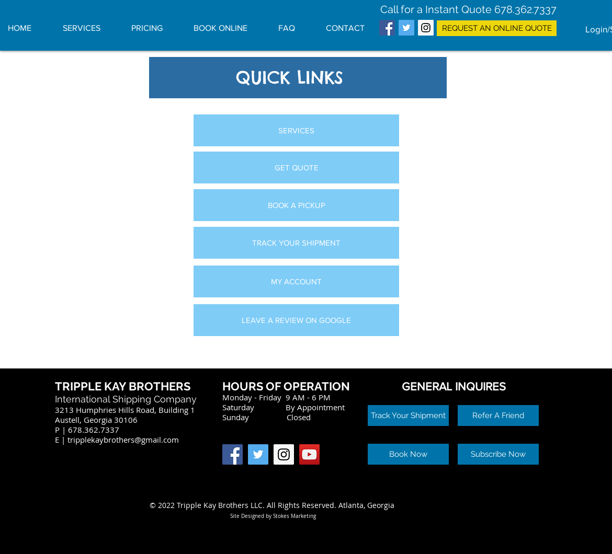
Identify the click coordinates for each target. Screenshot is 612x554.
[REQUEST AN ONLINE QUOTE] (497, 28)
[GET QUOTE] (296, 167)
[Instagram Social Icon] (426, 28)
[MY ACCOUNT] (296, 281)
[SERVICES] (296, 130)
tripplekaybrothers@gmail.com (123, 439)
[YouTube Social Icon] (309, 454)
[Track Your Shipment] (408, 415)
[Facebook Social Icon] (387, 28)
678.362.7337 (525, 9)
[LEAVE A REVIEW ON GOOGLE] (296, 320)
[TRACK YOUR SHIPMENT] (296, 243)
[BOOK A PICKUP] (296, 205)
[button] (498, 415)
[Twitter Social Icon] (406, 28)
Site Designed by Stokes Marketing (273, 516)
